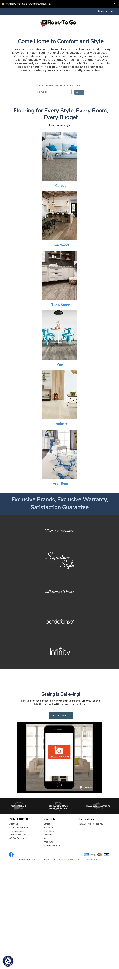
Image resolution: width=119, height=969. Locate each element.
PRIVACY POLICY (74, 966)
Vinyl (61, 407)
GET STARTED (60, 822)
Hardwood (61, 288)
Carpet (60, 228)
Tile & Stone (60, 347)
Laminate (61, 466)
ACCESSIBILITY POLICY (91, 966)
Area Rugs (61, 526)
